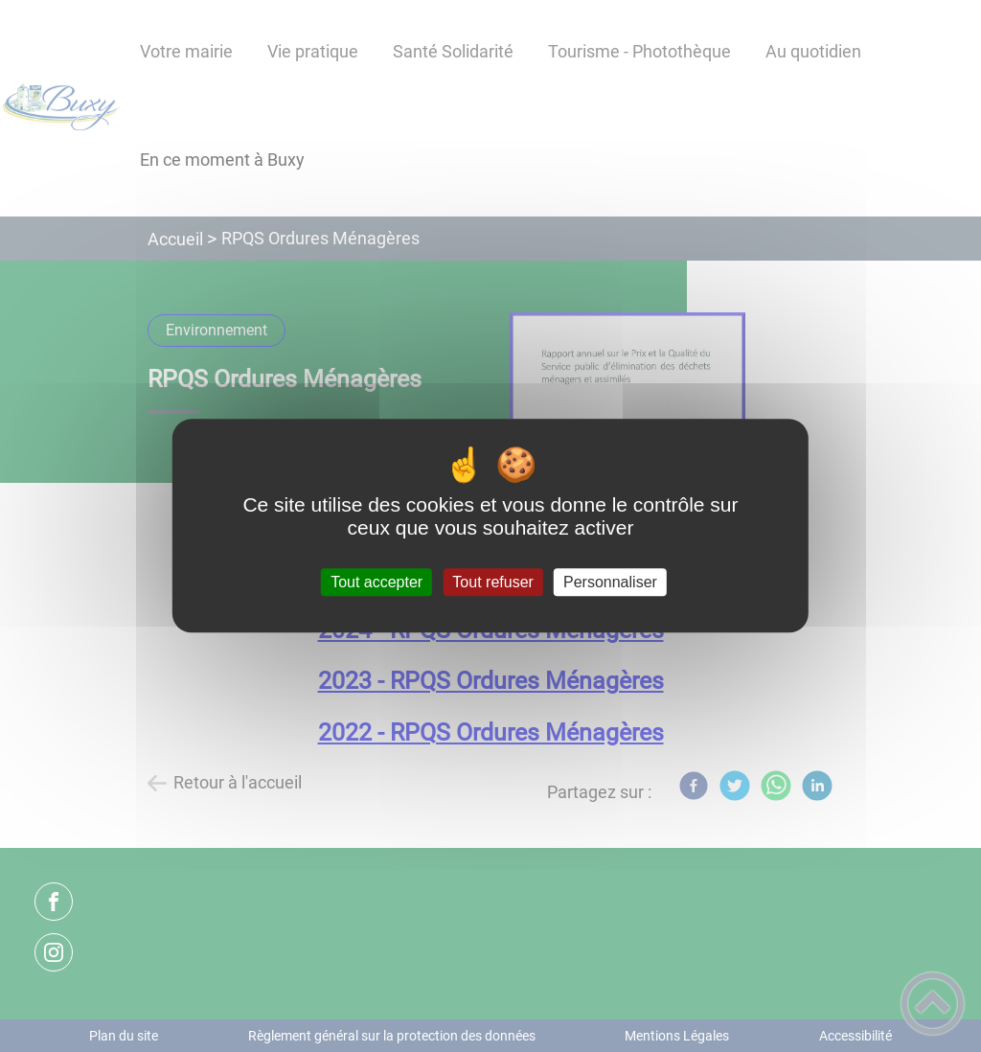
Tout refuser (492, 582)
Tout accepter (376, 582)
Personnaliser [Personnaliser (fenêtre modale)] (610, 582)
